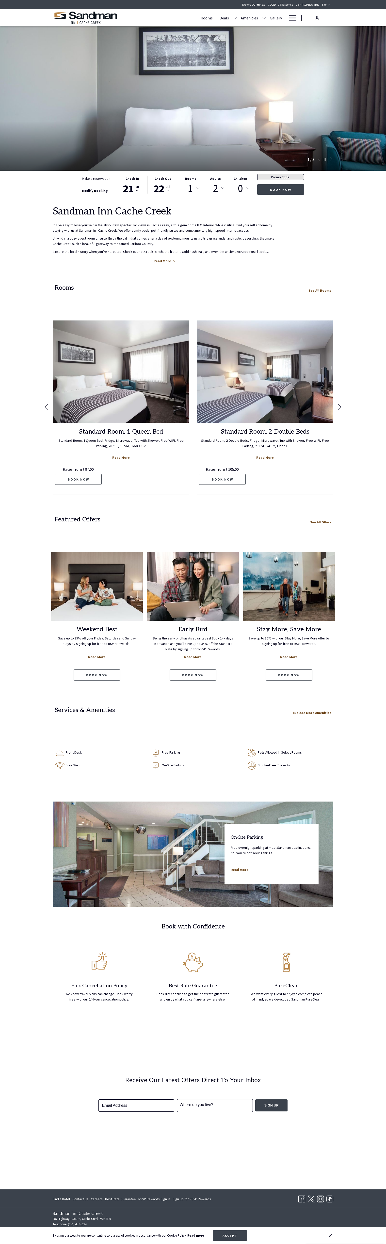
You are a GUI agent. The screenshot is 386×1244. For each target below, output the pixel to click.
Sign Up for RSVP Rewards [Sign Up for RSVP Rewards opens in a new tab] (192, 1199)
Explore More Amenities (312, 713)
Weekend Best (97, 629)
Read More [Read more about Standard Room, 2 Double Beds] (265, 457)
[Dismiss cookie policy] (330, 1236)
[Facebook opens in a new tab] (301, 1198)
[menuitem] (159, 17)
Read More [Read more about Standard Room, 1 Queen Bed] (121, 457)
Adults (215, 178)
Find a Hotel (61, 1199)
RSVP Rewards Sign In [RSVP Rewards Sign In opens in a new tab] (154, 1199)
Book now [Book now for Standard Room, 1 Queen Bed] (78, 479)
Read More (165, 261)
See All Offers (320, 522)
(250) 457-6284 (77, 1224)
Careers (97, 1199)
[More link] (290, 17)
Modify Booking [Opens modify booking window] (95, 190)
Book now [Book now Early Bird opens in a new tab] (193, 675)
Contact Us (80, 1199)
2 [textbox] (215, 188)
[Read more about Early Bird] (193, 586)
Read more (195, 1235)
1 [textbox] (190, 188)
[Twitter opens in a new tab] (311, 1198)
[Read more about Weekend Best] (97, 586)
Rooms (190, 178)
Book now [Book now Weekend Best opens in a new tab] (97, 675)
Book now (280, 189)
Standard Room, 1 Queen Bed (121, 431)
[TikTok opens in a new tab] (329, 1198)
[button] (132, 185)
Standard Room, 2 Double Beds (265, 431)
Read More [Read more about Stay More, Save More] (289, 657)
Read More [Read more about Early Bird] (193, 657)
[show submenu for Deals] (187, 17)
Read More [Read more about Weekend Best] (97, 657)
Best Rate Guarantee (120, 1199)
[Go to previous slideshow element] (319, 159)
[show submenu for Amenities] (216, 17)
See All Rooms (320, 290)
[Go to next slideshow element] (331, 159)
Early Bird (193, 629)
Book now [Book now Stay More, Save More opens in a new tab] (289, 675)
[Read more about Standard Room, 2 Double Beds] (265, 371)
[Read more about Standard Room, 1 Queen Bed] (121, 371)
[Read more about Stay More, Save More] (289, 586)
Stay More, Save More (289, 629)
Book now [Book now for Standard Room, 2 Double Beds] (222, 479)
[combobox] (190, 188)
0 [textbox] (240, 188)
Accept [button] (230, 1235)
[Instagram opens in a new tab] (320, 1198)
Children (240, 178)
